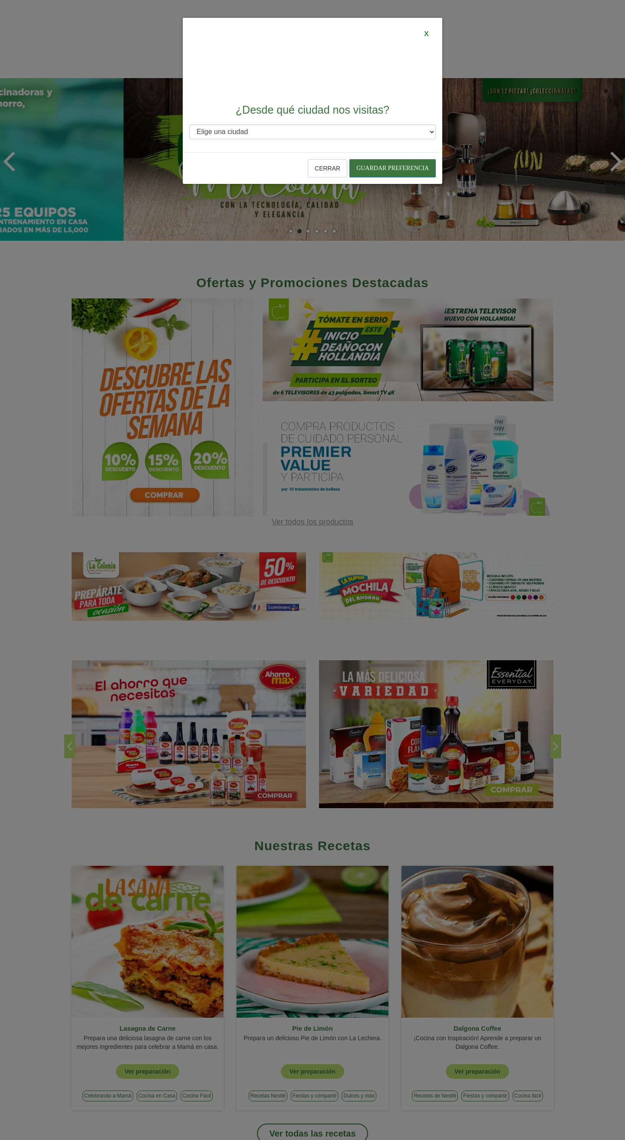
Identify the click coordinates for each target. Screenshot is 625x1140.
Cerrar (327, 168)
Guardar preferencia (392, 168)
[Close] (426, 33)
